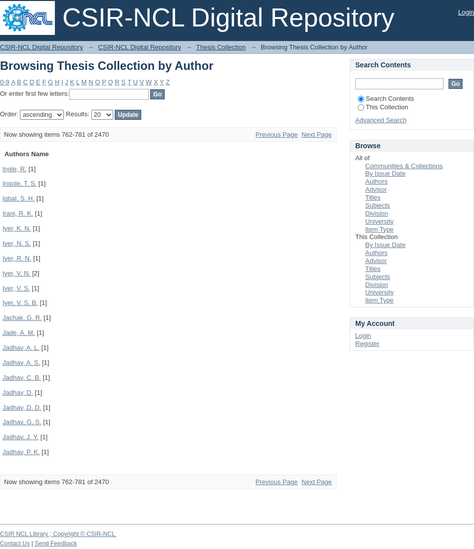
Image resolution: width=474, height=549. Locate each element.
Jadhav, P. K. (21, 452)
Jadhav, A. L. (20, 347)
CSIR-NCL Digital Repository (41, 47)
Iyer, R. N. (16, 258)
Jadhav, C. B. (21, 377)
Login (466, 12)
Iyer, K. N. (16, 228)
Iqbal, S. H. (18, 198)
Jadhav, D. (17, 392)
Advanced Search (381, 120)
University (379, 221)
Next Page (316, 134)
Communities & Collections (404, 166)
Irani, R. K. (17, 213)
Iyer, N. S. (16, 243)
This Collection (383, 107)
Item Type (379, 229)
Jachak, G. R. (22, 317)
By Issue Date (385, 173)
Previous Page (276, 134)
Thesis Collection (220, 47)
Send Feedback (56, 543)
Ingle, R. (14, 169)
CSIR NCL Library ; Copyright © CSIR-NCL (58, 534)
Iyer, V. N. (16, 273)
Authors (376, 181)
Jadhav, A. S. (21, 362)
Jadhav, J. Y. (20, 437)
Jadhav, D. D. (21, 407)
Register (367, 343)
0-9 (4, 82)
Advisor (376, 189)
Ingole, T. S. (19, 183)
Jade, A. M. (18, 332)
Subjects (377, 205)
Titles (373, 197)
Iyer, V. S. (16, 288)
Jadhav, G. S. (21, 422)
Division (376, 213)
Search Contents (386, 98)
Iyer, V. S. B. (20, 302)
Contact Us (15, 543)
